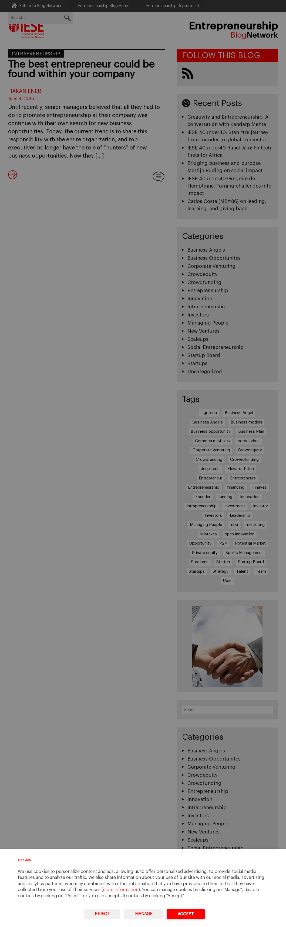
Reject (102, 914)
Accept (186, 914)
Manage (143, 914)
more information (121, 890)
